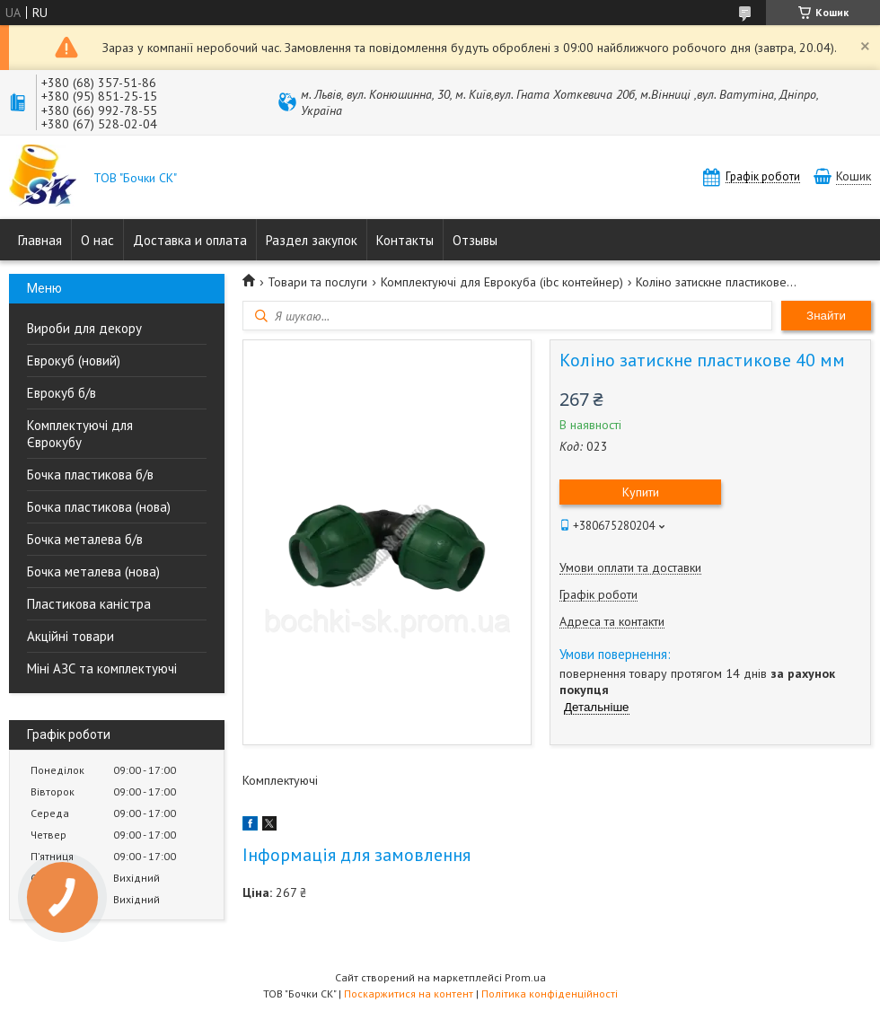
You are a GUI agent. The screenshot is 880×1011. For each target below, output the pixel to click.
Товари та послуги (317, 282)
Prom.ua (525, 977)
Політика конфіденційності (549, 993)
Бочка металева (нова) (93, 571)
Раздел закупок (311, 240)
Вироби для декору (84, 328)
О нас (97, 240)
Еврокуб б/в (61, 392)
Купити (640, 492)
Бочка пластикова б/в (90, 474)
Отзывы (475, 240)
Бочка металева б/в (85, 539)
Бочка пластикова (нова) (99, 506)
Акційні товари (70, 636)
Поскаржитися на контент (408, 993)
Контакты (405, 240)
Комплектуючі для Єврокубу (80, 434)
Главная (40, 240)
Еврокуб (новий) (73, 360)
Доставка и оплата (190, 240)
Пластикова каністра (89, 603)
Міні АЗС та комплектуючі (102, 668)
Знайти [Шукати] (826, 315)
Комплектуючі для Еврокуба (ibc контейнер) (502, 282)
